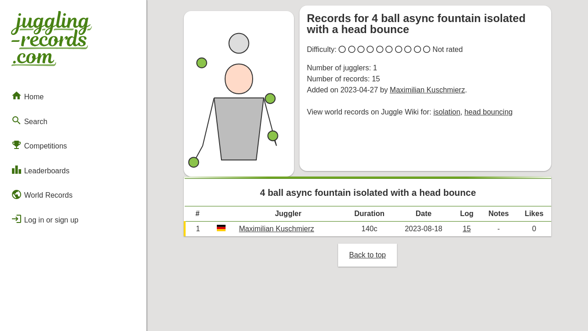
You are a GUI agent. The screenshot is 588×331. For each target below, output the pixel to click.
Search (29, 120)
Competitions (39, 144)
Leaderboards (40, 169)
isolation (446, 112)
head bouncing (488, 112)
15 (467, 229)
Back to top (367, 255)
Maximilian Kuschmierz (427, 90)
